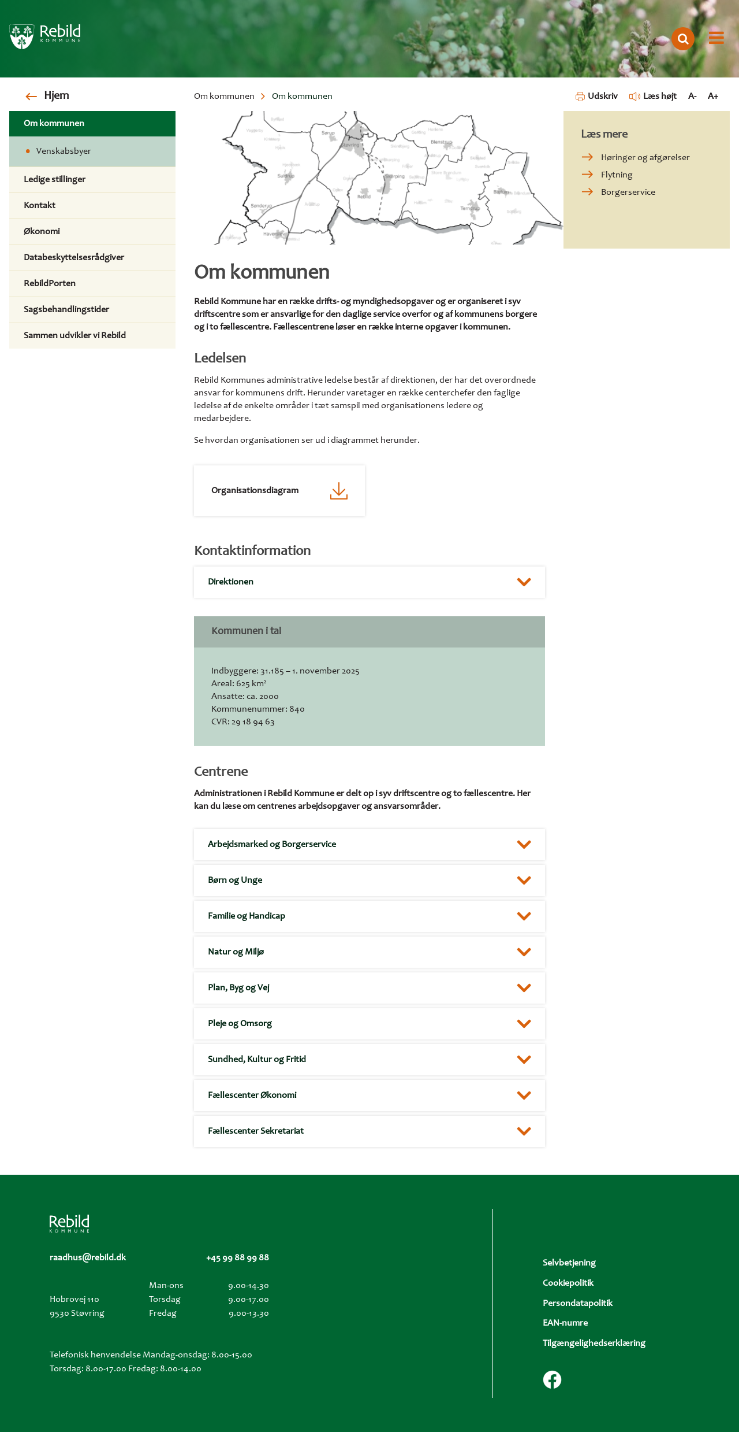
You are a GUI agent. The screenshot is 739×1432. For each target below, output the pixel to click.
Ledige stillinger (54, 179)
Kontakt (39, 205)
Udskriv (597, 96)
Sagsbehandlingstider (66, 309)
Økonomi (41, 231)
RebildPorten (50, 283)
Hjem (56, 96)
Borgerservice (628, 192)
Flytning (617, 175)
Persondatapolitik (578, 1303)
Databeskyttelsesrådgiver (74, 257)
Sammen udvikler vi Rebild (75, 336)
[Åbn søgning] (683, 38)
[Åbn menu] (716, 38)
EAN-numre (565, 1323)
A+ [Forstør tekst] (713, 96)
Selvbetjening (569, 1263)
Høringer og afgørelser (645, 157)
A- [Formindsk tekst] (692, 96)
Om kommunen (224, 96)
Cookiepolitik (568, 1283)
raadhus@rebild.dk (88, 1258)
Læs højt (653, 96)
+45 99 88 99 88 (237, 1258)
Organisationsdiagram (254, 490)
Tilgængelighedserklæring (594, 1343)
